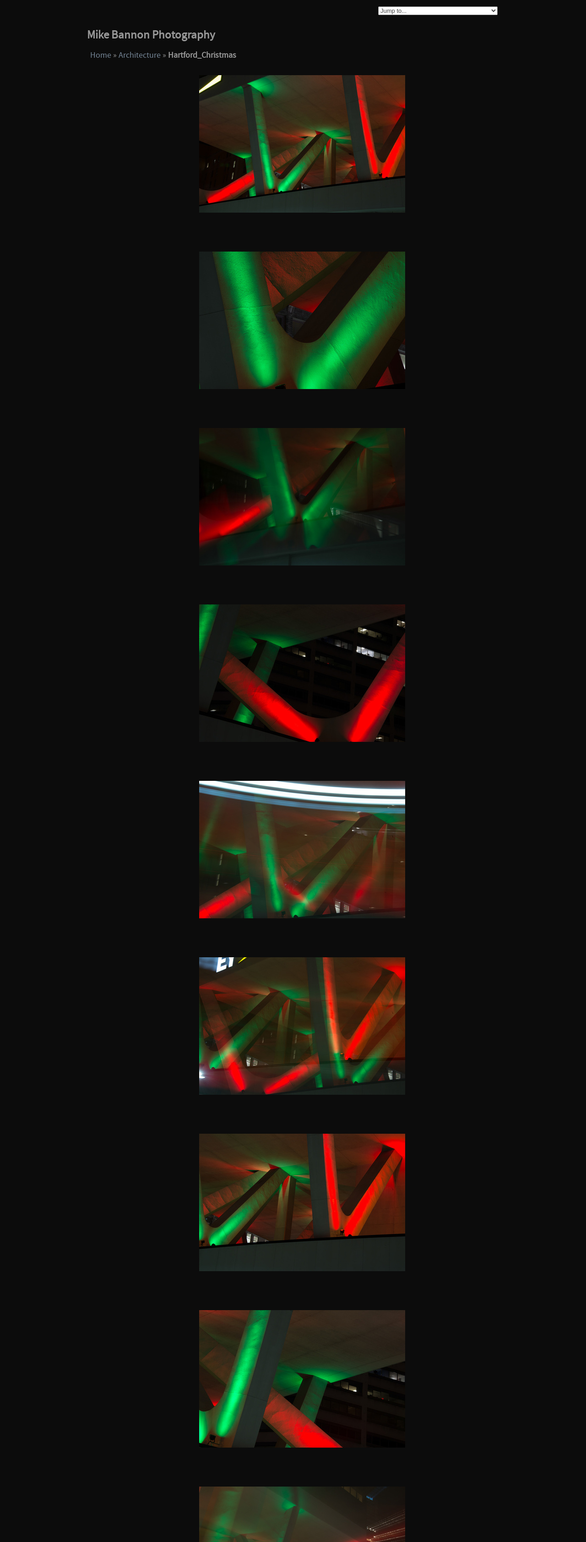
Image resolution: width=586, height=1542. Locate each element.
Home (100, 55)
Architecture (140, 55)
